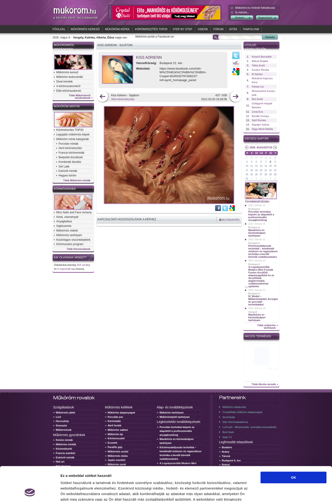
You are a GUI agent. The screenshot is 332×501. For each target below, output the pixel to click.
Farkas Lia (258, 86)
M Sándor (257, 74)
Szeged (252, 312)
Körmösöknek (65, 188)
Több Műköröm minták (76, 180)
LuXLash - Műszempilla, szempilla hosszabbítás (249, 427)
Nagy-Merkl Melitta (262, 129)
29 (256, 157)
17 (247, 170)
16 (275, 166)
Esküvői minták (68, 171)
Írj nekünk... (242, 12)
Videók (203, 29)
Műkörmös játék (65, 412)
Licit (58, 417)
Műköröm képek (117, 29)
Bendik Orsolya (260, 116)
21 (265, 170)
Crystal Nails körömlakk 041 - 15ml (261, 344)
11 (251, 166)
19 (256, 170)
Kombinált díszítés (70, 162)
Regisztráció (265, 17)
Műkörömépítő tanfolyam (175, 417)
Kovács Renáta (260, 69)
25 (251, 174)
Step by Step (182, 29)
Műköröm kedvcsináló (69, 77)
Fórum (218, 29)
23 (275, 170)
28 (251, 157)
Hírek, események (67, 217)
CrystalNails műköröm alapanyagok (242, 412)
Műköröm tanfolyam (172, 412)
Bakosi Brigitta (260, 61)
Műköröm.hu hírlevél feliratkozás (255, 7)
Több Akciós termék (264, 384)
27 (247, 157)
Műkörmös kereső (85, 29)
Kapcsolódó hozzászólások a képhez (127, 219)
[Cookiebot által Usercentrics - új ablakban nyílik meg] (30, 492)
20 (261, 170)
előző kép (102, 97)
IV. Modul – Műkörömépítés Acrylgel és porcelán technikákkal (263, 300)
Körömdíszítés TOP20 (151, 29)
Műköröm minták (67, 106)
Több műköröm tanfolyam (266, 326)
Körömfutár (228, 417)
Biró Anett (257, 99)
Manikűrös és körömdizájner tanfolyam (257, 233)
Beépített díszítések (71, 157)
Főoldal (59, 29)
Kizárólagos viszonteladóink (73, 239)
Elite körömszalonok (68, 90)
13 (261, 166)
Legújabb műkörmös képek (72, 134)
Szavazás (61, 425)
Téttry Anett (258, 65)
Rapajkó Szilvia (260, 124)
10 (247, 166)
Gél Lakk (64, 166)
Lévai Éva (257, 111)
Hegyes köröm (67, 175)
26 (256, 174)
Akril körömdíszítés (70, 148)
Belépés (239, 17)
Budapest (254, 209)
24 (247, 174)
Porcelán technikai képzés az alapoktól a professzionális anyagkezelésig (261, 215)
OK (293, 446)
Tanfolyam (251, 29)
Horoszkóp (62, 421)
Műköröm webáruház (234, 407)
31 (265, 157)
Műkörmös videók (67, 230)
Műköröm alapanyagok (121, 412)
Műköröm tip (115, 434)
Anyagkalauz (64, 221)
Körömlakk (114, 421)
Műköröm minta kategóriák (72, 139)
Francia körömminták (71, 152)
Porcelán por (115, 417)
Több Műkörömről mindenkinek (80, 96)
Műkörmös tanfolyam (69, 235)
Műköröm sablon (118, 429)
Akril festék (114, 425)
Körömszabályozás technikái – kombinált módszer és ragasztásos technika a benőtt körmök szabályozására (263, 251)
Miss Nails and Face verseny (74, 212)
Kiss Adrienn (149, 57)
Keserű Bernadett (262, 56)
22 (270, 170)
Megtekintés (230, 219)
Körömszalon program (69, 244)
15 (270, 166)
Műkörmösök (63, 429)
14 (265, 166)
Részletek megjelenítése (262, 492)
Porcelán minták (68, 143)
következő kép (235, 97)
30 (261, 157)
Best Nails (228, 432)
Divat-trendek (64, 81)
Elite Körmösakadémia (235, 422)
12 (256, 166)
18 (251, 170)
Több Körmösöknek (78, 249)
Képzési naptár (257, 138)
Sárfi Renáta (259, 120)
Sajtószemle (63, 226)
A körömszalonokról (68, 86)
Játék (233, 29)
